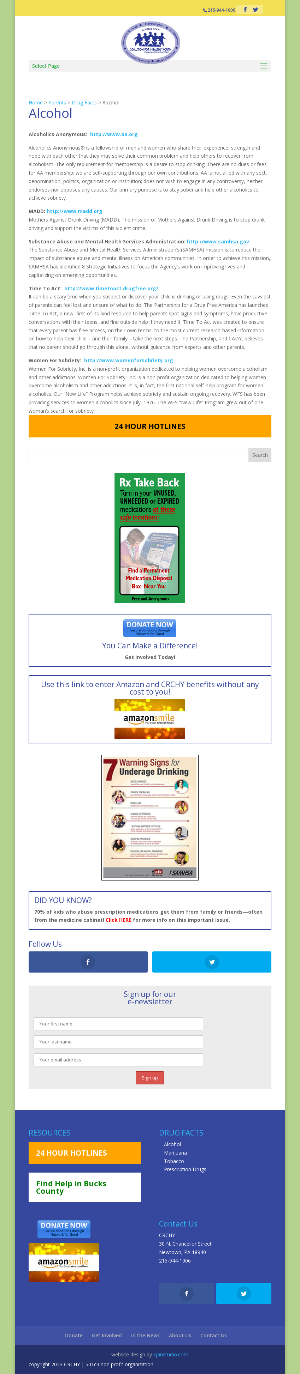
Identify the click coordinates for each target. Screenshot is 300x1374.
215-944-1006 (175, 1260)
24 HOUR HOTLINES (150, 426)
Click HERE (118, 919)
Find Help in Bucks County (71, 1187)
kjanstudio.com (170, 1354)
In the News (145, 1335)
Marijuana (175, 1152)
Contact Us (213, 1335)
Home (36, 102)
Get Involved (107, 1335)
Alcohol (172, 1144)
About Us (180, 1335)
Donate (74, 1335)
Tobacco (174, 1161)
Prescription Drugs (185, 1169)
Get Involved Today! (150, 657)
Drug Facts (84, 102)
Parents (57, 102)
